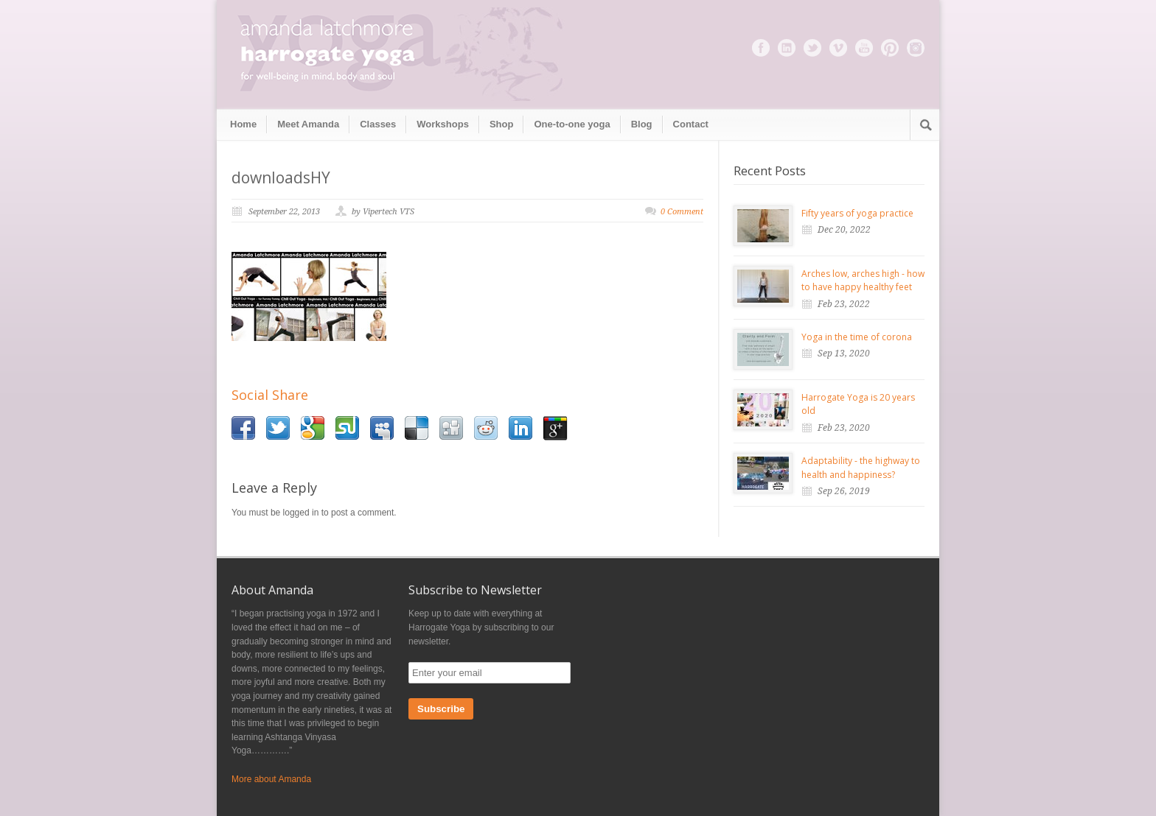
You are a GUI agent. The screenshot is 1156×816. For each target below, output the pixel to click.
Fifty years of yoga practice (857, 213)
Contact (690, 124)
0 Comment (682, 212)
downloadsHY (280, 177)
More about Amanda (271, 779)
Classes (378, 124)
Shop (502, 124)
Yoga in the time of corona (856, 337)
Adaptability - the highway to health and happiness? (860, 467)
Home (243, 124)
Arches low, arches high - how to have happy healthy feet (863, 280)
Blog (641, 124)
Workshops (443, 124)
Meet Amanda (308, 124)
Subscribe (440, 708)
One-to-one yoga (572, 124)
